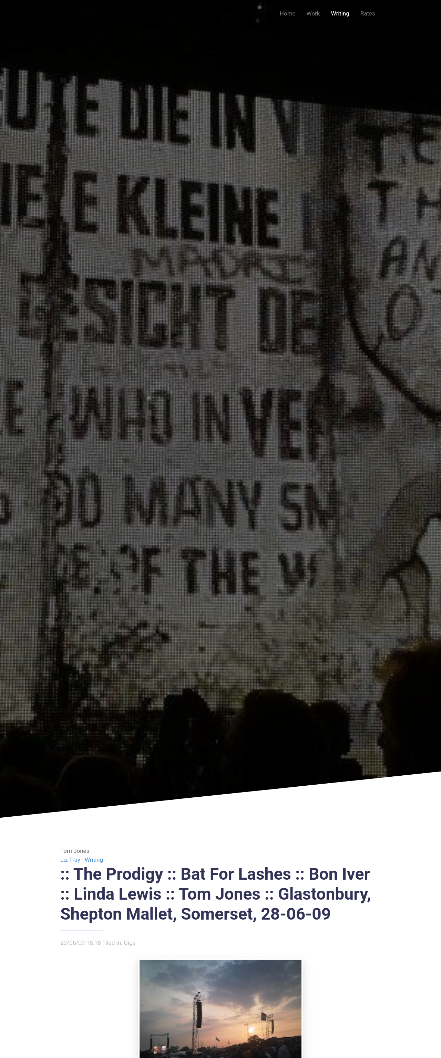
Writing (340, 13)
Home (288, 13)
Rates (367, 13)
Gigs (129, 942)
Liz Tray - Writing (81, 859)
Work (313, 13)
